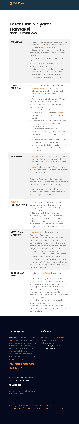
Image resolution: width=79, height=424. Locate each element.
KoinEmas (47, 405)
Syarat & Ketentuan (52, 348)
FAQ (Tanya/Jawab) (52, 345)
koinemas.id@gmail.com (22, 377)
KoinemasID (16, 408)
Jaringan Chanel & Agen (21, 380)
